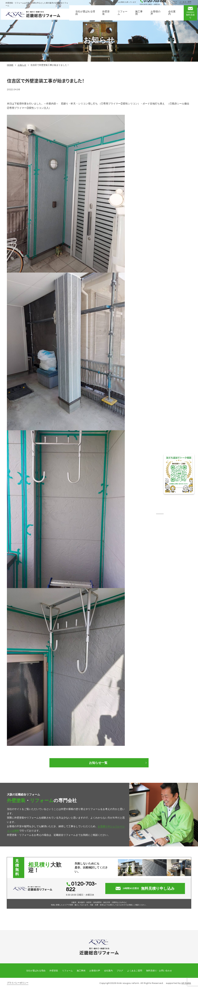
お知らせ (22, 65)
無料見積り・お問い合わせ (159, 967)
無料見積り (191, 15)
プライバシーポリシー (17, 979)
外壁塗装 (106, 15)
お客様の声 (156, 15)
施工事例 (139, 15)
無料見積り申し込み (148, 887)
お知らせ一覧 (99, 762)
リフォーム (123, 15)
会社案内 (172, 15)
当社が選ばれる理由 (85, 15)
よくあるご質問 (186, 3)
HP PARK (186, 979)
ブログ (175, 3)
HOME (10, 65)
